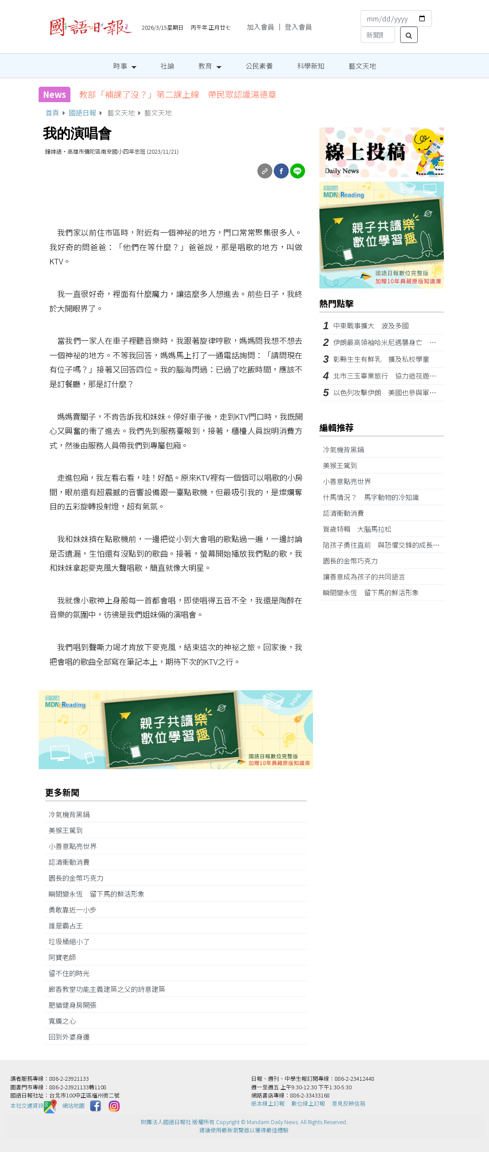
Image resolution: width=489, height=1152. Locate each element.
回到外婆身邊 (73, 1036)
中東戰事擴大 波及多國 (371, 325)
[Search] (378, 35)
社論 (167, 66)
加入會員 (260, 26)
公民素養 (259, 66)
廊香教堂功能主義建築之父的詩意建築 (110, 989)
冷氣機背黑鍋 (73, 814)
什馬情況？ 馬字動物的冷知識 (374, 497)
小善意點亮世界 (76, 846)
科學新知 (311, 66)
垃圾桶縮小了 (73, 941)
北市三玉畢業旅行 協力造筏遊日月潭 (391, 375)
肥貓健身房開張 (76, 1005)
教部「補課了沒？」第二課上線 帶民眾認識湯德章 (177, 94)
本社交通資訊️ (33, 1105)
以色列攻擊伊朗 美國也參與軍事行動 (391, 392)
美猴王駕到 (69, 830)
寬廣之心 (66, 1021)
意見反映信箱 (348, 1103)
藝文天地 (362, 66)
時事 (120, 66)
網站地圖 (73, 1105)
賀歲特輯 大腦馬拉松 (360, 529)
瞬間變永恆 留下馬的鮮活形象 (100, 893)
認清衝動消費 (73, 862)
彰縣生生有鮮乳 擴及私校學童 (381, 359)
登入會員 (298, 26)
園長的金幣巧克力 (79, 878)
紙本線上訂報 (268, 1103)
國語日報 (82, 112)
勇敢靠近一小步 (76, 909)
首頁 (52, 112)
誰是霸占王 (69, 925)
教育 (205, 66)
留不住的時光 (73, 973)
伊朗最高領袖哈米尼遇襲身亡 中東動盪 (395, 342)
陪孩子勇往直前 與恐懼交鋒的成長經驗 (388, 545)
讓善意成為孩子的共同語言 (367, 576)
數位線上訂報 (308, 1103)
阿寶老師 (66, 957)
